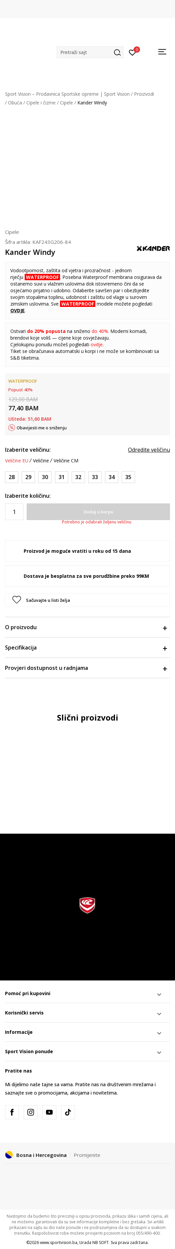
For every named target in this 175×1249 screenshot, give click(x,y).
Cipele (66, 102)
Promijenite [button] (87, 1155)
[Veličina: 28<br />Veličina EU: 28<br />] (11, 477)
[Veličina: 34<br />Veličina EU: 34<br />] (111, 477)
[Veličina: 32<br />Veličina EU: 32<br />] (78, 477)
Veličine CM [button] (66, 460)
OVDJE (17, 310)
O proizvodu (86, 627)
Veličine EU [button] (16, 460)
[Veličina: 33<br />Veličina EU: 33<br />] (95, 477)
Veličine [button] (41, 460)
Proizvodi (144, 94)
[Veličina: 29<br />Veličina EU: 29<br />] (28, 477)
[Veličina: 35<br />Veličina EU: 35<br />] (128, 477)
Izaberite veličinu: (28, 450)
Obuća (15, 102)
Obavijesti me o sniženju (42, 428)
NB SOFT (100, 1242)
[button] (90, 52)
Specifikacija (86, 647)
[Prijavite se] (132, 52)
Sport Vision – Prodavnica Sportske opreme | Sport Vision (67, 94)
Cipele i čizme (41, 102)
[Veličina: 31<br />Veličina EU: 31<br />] (61, 477)
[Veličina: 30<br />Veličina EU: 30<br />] (45, 477)
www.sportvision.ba (58, 1242)
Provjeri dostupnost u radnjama (86, 668)
